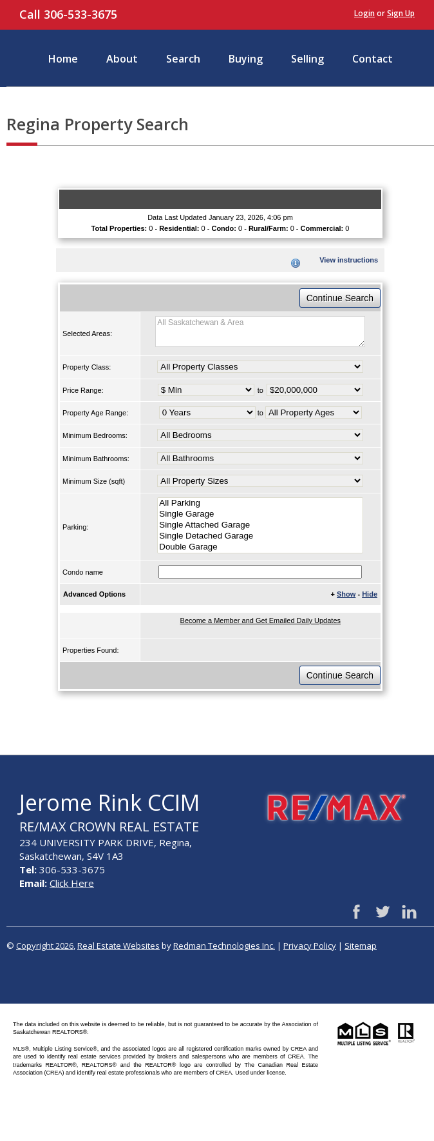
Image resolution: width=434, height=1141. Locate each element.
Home (63, 59)
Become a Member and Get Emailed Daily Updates (260, 620)
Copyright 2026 (44, 945)
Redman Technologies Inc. (224, 945)
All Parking (260, 503)
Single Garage (260, 514)
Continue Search (340, 298)
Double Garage (260, 547)
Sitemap (360, 945)
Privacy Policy (309, 945)
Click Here (72, 883)
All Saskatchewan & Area (260, 331)
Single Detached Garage (260, 536)
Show (346, 594)
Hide (369, 594)
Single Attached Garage (260, 525)
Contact (372, 59)
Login (364, 13)
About (122, 59)
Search (183, 59)
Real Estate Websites (118, 945)
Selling (307, 59)
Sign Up (401, 13)
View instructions (348, 260)
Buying (246, 59)
